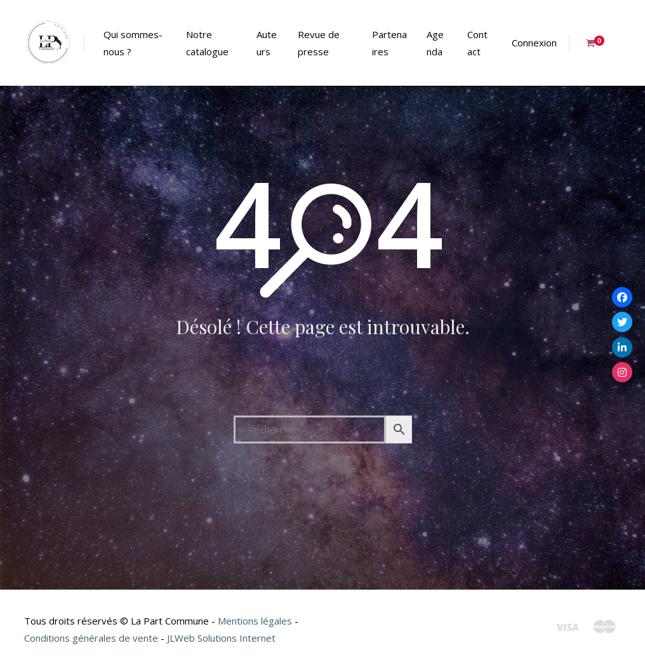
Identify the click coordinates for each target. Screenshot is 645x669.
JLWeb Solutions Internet (221, 638)
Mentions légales (255, 620)
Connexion (534, 42)
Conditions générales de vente (91, 638)
